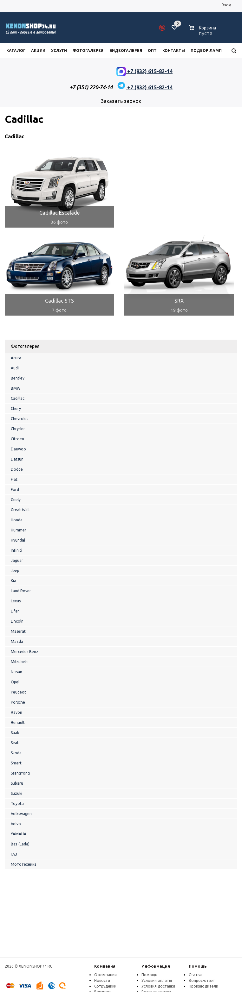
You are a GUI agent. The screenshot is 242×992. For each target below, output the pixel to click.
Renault (18, 722)
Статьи (195, 975)
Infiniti (16, 550)
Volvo (16, 824)
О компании (105, 975)
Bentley (17, 378)
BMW (15, 388)
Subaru (17, 783)
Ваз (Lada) (20, 844)
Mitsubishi (20, 662)
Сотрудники (105, 986)
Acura (16, 358)
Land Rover (21, 591)
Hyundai (18, 540)
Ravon (16, 712)
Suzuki (16, 793)
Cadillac (17, 398)
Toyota (17, 803)
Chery (16, 408)
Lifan (15, 611)
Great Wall (20, 510)
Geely (16, 500)
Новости (102, 980)
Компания (104, 966)
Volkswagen (21, 814)
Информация (155, 966)
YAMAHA (18, 834)
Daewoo (18, 449)
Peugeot (18, 692)
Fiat (14, 479)
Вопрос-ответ (202, 980)
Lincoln (17, 621)
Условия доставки (158, 986)
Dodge (17, 469)
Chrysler (18, 429)
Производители (203, 986)
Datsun (17, 459)
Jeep (15, 570)
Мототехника (23, 864)
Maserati (19, 631)
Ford (15, 489)
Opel (15, 682)
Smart (16, 763)
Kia (13, 581)
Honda (17, 520)
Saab (15, 733)
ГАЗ (14, 854)
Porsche (18, 702)
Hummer (18, 530)
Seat (15, 743)
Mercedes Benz (24, 652)
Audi (15, 368)
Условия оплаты (156, 980)
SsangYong (20, 773)
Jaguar (17, 560)
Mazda (17, 641)
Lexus (16, 601)
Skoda (16, 753)
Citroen (17, 439)
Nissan (16, 672)
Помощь (198, 966)
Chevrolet (19, 419)
